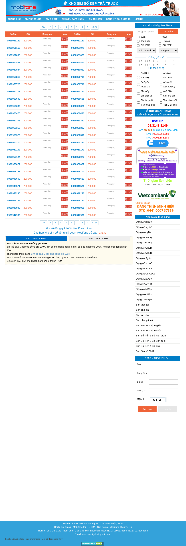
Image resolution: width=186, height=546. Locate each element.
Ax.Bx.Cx (143, 86)
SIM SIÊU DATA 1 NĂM (73, 19)
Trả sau (164, 41)
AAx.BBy (143, 73)
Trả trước (143, 41)
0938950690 (13, 98)
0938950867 (13, 62)
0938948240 (77, 193)
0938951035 (13, 55)
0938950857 (77, 62)
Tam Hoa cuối (168, 100)
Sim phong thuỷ (144, 320)
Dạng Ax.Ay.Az (144, 258)
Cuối (94, 27)
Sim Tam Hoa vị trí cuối (148, 330)
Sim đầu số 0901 (145, 351)
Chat (156, 143)
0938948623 (77, 178)
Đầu (43, 27)
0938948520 (77, 186)
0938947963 (13, 215)
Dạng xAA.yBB (144, 284)
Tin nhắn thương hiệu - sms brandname (22, 539)
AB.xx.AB (166, 82)
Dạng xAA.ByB (144, 299)
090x (141, 37)
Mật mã (143, 399)
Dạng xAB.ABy (144, 242)
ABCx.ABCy (167, 86)
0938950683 (13, 106)
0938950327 (77, 128)
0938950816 (13, 77)
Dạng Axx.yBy (143, 232)
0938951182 (13, 40)
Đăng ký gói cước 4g (118, 19)
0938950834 (13, 69)
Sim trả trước (33, 19)
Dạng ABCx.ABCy (145, 273)
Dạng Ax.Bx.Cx (144, 268)
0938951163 (77, 40)
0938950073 (77, 157)
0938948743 (13, 171)
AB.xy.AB (166, 73)
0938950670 (77, 106)
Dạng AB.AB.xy (144, 237)
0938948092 (13, 207)
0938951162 (13, 48)
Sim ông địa (167, 95)
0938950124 (13, 157)
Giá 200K (165, 45)
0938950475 (13, 113)
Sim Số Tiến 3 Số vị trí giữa (151, 335)
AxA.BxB (166, 77)
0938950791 (77, 77)
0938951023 (77, 55)
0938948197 (13, 200)
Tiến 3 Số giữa (146, 104)
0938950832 (77, 69)
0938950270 (13, 142)
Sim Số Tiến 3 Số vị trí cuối (150, 341)
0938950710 (77, 91)
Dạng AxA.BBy (144, 289)
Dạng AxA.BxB (144, 253)
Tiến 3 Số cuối (168, 104)
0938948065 (77, 207)
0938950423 (77, 113)
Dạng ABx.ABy (144, 278)
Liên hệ (139, 19)
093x (163, 37)
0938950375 (13, 120)
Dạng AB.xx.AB (144, 263)
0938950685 (77, 98)
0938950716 (77, 84)
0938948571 (13, 186)
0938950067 (77, 164)
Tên (139, 364)
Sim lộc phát (145, 100)
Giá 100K (143, 45)
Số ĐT (140, 382)
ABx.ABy (143, 91)
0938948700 (77, 171)
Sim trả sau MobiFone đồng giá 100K (50, 253)
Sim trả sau (95, 19)
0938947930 (77, 215)
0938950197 (13, 149)
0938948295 (13, 193)
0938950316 (77, 135)
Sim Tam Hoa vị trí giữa (148, 325)
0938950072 (13, 164)
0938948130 (77, 200)
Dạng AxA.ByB (144, 247)
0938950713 (13, 91)
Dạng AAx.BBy (144, 221)
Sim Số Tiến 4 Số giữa (148, 346)
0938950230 (77, 142)
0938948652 (13, 178)
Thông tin (141, 390)
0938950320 (13, 135)
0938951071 (77, 48)
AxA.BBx (166, 91)
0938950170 (77, 149)
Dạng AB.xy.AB (144, 227)
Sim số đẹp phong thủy (52, 539)
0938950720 (13, 84)
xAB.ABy (143, 77)
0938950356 (13, 128)
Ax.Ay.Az (143, 82)
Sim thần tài (144, 95)
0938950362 (77, 120)
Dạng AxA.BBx (144, 294)
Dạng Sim (142, 373)
